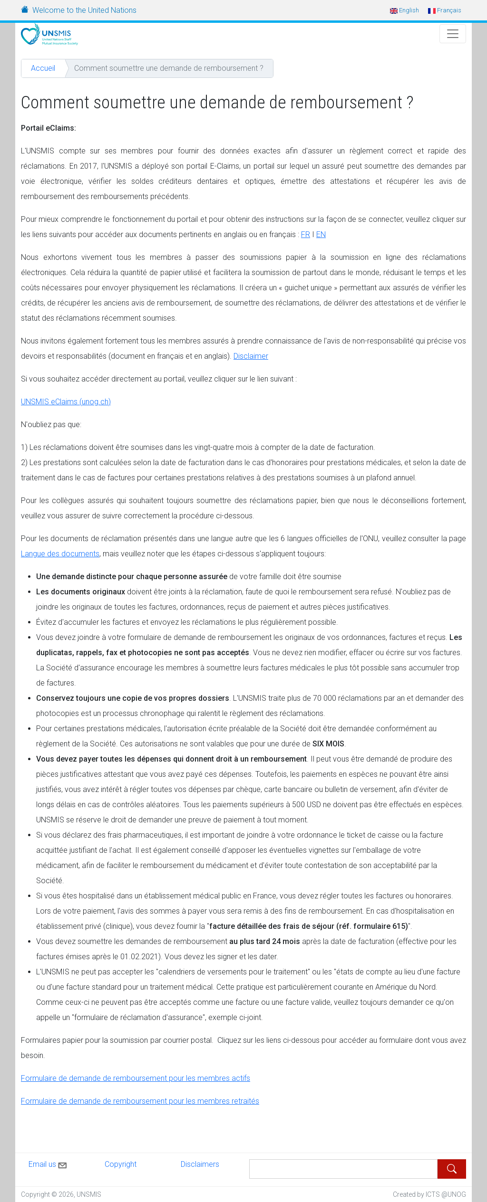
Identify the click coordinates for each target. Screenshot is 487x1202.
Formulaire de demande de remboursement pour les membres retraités (140, 1101)
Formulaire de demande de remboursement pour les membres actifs (135, 1078)
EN (321, 234)
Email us (48, 1163)
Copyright (120, 1164)
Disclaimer (251, 356)
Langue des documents (60, 553)
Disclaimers (200, 1164)
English (404, 10)
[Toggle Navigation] (452, 33)
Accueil (43, 68)
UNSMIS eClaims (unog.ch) (66, 401)
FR (305, 234)
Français (444, 10)
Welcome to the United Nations (84, 10)
